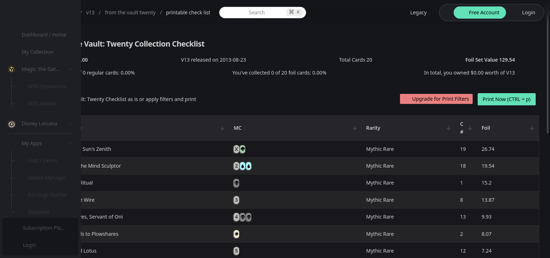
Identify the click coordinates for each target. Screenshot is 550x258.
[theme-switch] (445, 12)
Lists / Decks (44, 191)
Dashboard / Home (45, 34)
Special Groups (47, 120)
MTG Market (44, 103)
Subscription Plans (45, 227)
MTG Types (43, 137)
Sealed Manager (49, 209)
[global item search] (315, 12)
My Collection (39, 51)
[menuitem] (47, 34)
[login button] (524, 12)
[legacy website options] (414, 12)
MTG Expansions (49, 86)
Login (30, 245)
